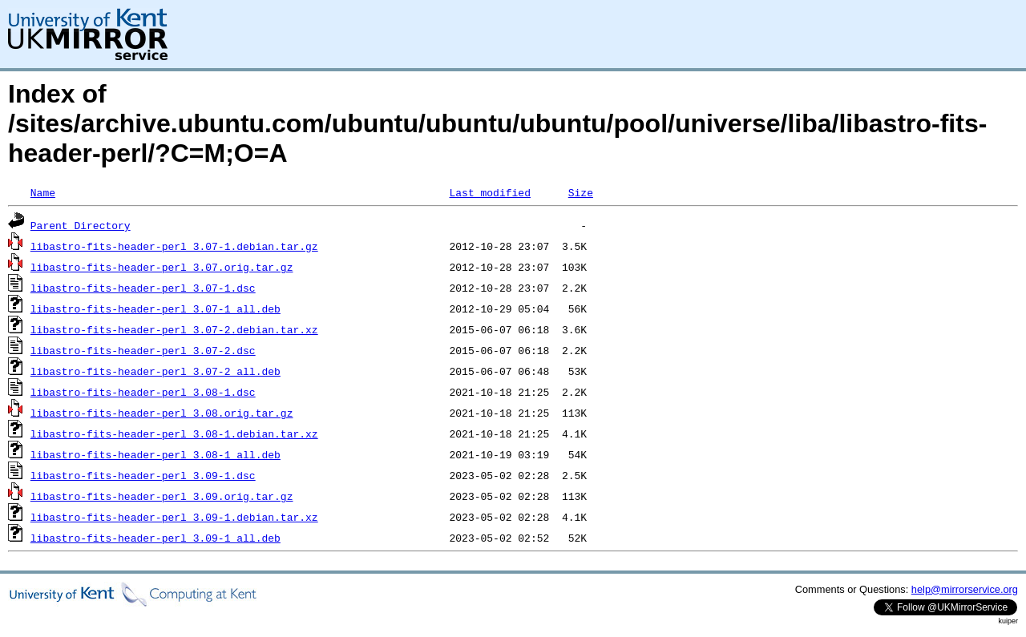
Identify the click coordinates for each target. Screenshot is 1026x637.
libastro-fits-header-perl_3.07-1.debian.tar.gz (174, 246)
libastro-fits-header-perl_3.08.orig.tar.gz (161, 412)
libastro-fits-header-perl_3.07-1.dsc (143, 287)
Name (42, 192)
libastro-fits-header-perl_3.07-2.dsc (143, 350)
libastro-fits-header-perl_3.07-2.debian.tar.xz (174, 329)
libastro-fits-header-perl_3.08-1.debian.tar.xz (174, 433)
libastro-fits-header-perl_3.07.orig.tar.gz (161, 267)
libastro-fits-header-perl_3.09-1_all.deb (155, 537)
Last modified (489, 192)
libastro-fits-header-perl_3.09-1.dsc (143, 475)
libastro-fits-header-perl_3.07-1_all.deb (155, 308)
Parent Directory (80, 225)
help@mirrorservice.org (964, 589)
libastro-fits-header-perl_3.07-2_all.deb (155, 371)
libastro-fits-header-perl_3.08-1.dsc (143, 392)
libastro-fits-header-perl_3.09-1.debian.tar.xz (174, 517)
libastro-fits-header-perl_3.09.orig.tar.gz (161, 496)
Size (580, 192)
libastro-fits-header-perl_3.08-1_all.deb (155, 454)
